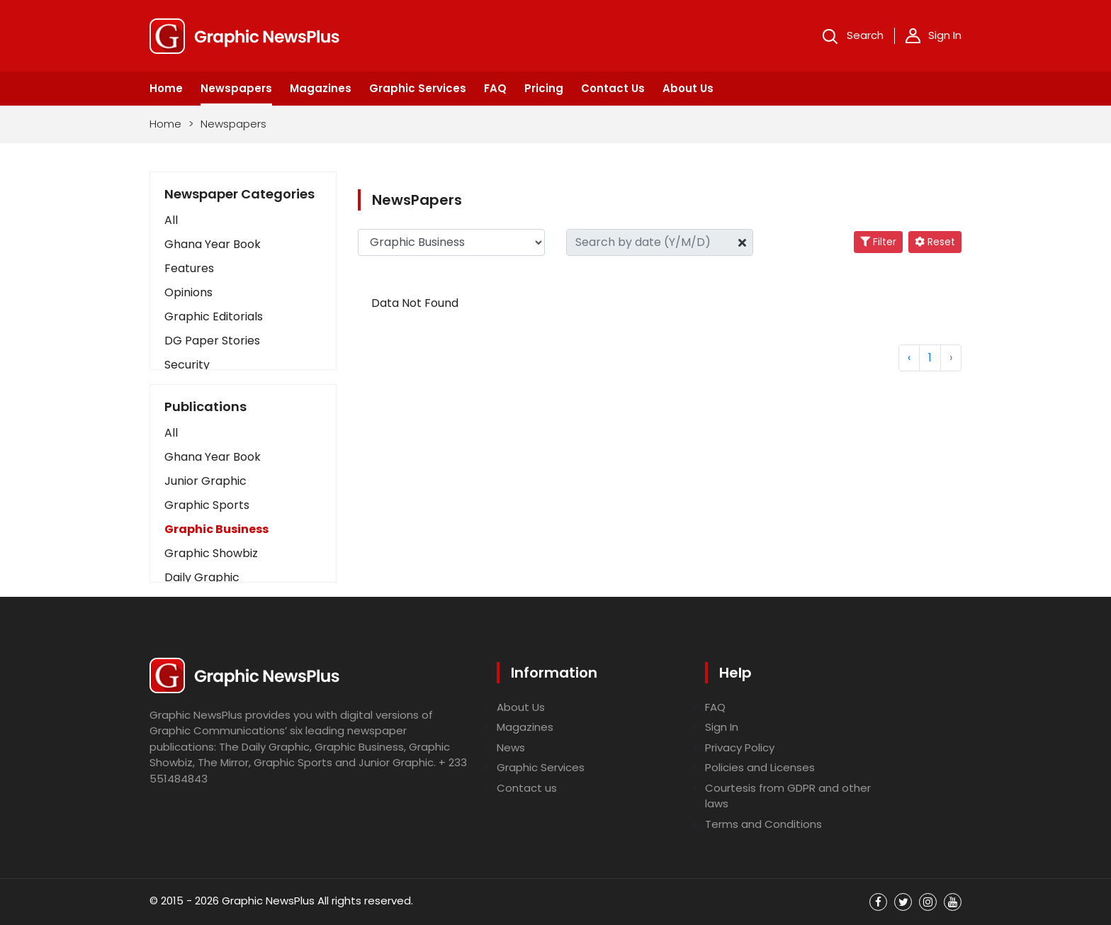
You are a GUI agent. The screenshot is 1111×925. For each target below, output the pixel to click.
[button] (243, 433)
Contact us (527, 787)
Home (166, 88)
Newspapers (236, 88)
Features (189, 268)
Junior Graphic (205, 481)
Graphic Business (216, 529)
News (511, 747)
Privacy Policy (739, 747)
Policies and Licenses (760, 767)
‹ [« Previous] (909, 357)
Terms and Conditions (763, 824)
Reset (935, 242)
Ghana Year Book (212, 244)
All (171, 220)
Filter (878, 242)
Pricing (543, 88)
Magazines (320, 88)
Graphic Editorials (213, 316)
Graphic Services (417, 88)
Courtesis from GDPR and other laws (788, 796)
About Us (688, 88)
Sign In (933, 35)
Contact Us (613, 88)
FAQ (495, 88)
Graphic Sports (206, 505)
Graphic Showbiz (211, 553)
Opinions (188, 292)
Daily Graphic (201, 577)
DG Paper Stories (212, 340)
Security (187, 365)
